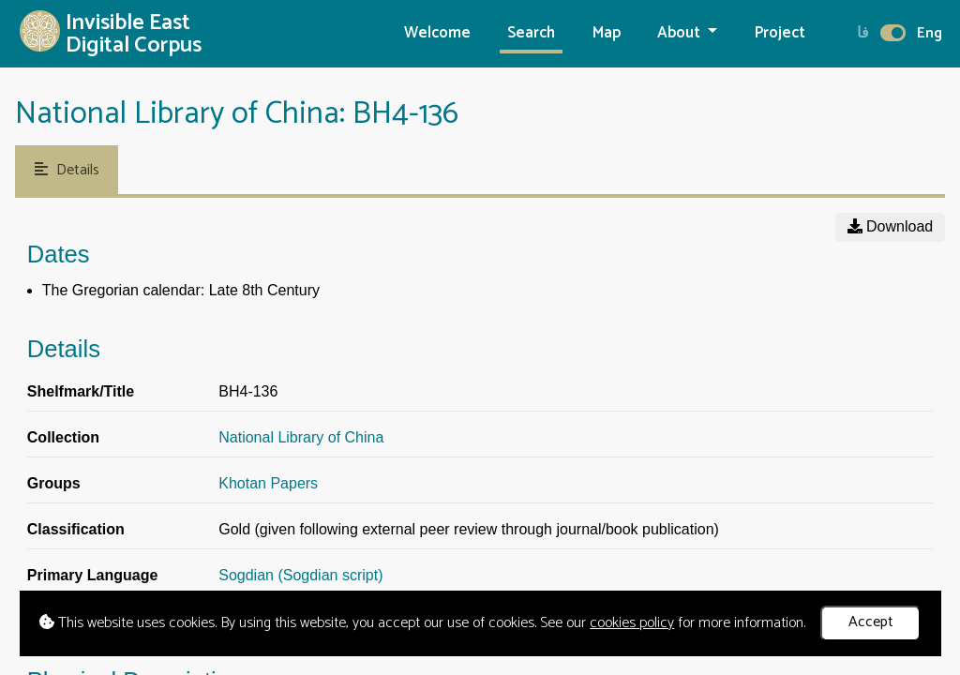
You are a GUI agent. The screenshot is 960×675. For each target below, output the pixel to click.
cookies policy (632, 623)
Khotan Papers (268, 483)
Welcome (437, 33)
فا (863, 33)
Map (606, 33)
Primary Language (92, 575)
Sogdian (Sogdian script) (300, 575)
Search (531, 33)
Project (780, 33)
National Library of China (300, 437)
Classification (76, 529)
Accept (870, 622)
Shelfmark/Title (80, 391)
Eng (929, 33)
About (680, 33)
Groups (54, 483)
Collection (63, 437)
